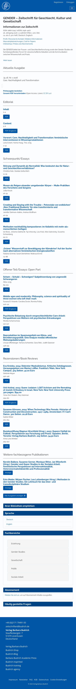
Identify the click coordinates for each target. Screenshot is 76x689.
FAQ (31, 680)
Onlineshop (7, 44)
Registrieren (58, 2)
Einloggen (70, 2)
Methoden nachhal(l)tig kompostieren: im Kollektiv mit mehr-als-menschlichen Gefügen (35, 227)
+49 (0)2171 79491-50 (16, 622)
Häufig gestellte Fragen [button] (18, 604)
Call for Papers (30, 41)
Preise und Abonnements (23, 44)
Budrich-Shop (12, 650)
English (9, 524)
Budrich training (13, 665)
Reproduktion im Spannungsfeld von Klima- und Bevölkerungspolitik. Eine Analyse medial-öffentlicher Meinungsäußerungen (30, 337)
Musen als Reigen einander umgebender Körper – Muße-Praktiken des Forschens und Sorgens (36, 186)
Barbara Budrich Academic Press (21, 658)
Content (7, 123)
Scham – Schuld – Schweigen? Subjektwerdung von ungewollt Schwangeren (34, 278)
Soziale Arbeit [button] (17, 577)
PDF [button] (6, 117)
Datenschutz (44, 680)
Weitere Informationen (33, 39)
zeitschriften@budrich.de (17, 626)
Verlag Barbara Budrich (16, 646)
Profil (5, 39)
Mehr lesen (7, 60)
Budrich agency (13, 669)
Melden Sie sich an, (12, 595)
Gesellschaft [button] (16, 560)
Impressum (13, 680)
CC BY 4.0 (47, 93)
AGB (35, 680)
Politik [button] (14, 568)
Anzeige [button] (8, 473)
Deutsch (9, 519)
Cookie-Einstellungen (58, 680)
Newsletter (23, 680)
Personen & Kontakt (16, 39)
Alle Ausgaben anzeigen (15, 496)
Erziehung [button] (15, 543)
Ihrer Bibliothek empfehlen (20, 506)
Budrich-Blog (12, 654)
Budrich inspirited (14, 661)
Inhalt (6, 109)
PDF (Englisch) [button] (10, 131)
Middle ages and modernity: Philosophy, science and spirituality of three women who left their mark (36, 297)
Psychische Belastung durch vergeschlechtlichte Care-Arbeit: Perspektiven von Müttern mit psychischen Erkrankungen (34, 316)
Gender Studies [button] (18, 552)
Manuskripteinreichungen (13, 41)
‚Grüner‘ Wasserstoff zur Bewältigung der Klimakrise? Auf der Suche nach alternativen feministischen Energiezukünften (37, 249)
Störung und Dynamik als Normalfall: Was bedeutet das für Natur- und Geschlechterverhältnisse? (36, 167)
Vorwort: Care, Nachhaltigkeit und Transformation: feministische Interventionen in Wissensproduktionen (35, 138)
